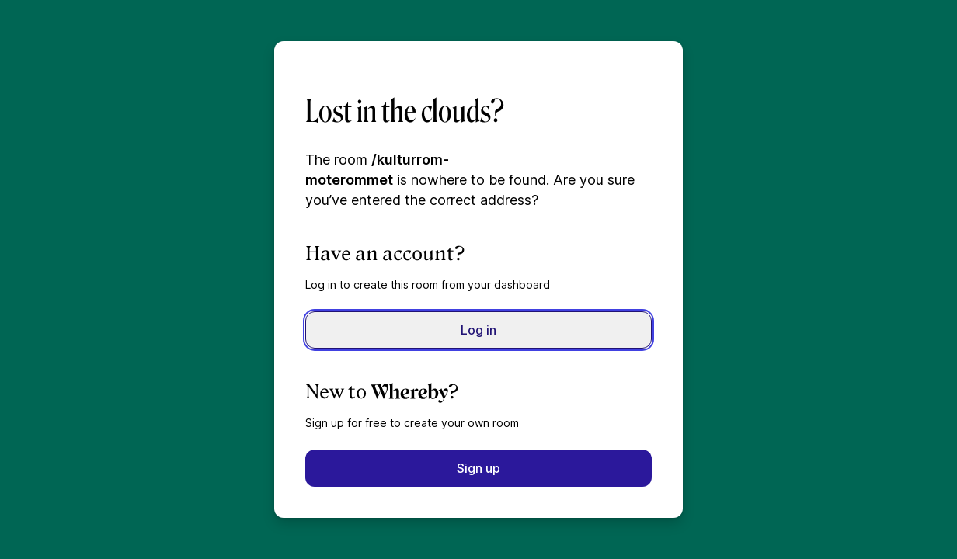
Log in (478, 330)
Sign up (478, 468)
